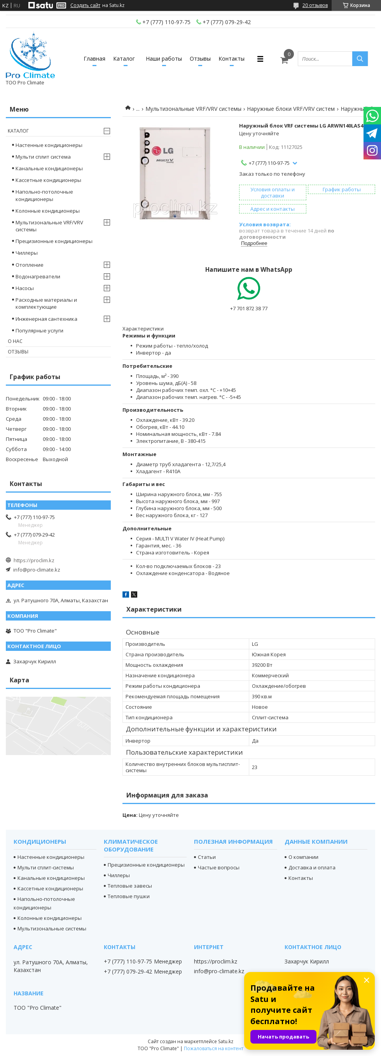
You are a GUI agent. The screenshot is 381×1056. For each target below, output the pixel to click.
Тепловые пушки (129, 896)
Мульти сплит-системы (45, 867)
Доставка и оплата (312, 867)
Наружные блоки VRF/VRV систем (291, 108)
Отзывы (200, 58)
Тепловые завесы (130, 885)
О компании (303, 856)
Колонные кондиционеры (48, 210)
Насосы (25, 288)
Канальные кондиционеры (49, 168)
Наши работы (164, 58)
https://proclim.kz (34, 560)
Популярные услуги (39, 330)
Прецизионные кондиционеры (54, 241)
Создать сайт (85, 5)
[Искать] (360, 58)
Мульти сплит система (43, 156)
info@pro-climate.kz (36, 569)
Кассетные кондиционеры (48, 180)
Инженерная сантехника (46, 318)
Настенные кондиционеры (49, 145)
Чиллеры (27, 252)
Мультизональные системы (51, 928)
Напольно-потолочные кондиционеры (44, 195)
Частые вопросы (218, 867)
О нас (15, 341)
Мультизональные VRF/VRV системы (193, 108)
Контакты (231, 58)
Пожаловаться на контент (213, 1048)
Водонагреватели (38, 276)
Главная (94, 58)
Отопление (30, 264)
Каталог (124, 58)
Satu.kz (225, 1041)
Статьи (207, 856)
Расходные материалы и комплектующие (46, 303)
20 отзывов (315, 5)
